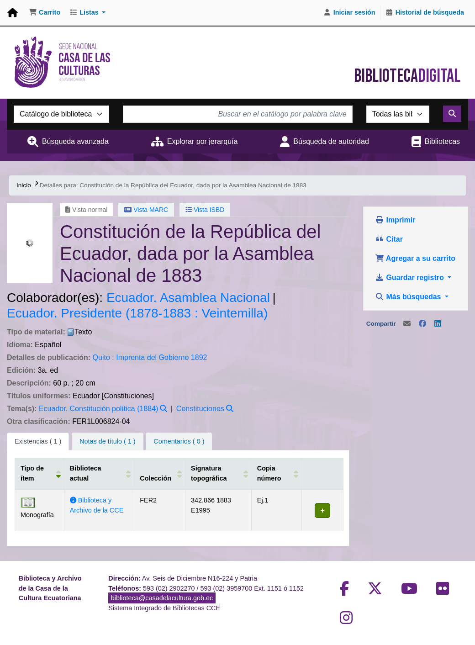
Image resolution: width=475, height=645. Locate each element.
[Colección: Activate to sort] (159, 474)
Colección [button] (155, 478)
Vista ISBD (204, 209)
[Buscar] (452, 114)
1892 (199, 357)
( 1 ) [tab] (38, 441)
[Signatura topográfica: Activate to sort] (217, 474)
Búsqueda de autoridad (331, 141)
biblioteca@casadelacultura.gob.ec (162, 598)
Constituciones (200, 408)
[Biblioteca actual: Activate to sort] (99, 474)
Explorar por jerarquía (202, 141)
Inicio (23, 185)
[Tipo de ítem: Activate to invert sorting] (39, 474)
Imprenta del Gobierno (152, 357)
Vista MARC (146, 209)
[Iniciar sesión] (349, 12)
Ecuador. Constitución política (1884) (98, 408)
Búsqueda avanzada (75, 141)
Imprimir (395, 220)
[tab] (107, 442)
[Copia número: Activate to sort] (276, 474)
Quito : (103, 357)
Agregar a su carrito (415, 258)
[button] (44, 12)
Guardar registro (410, 277)
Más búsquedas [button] (409, 297)
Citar (389, 239)
